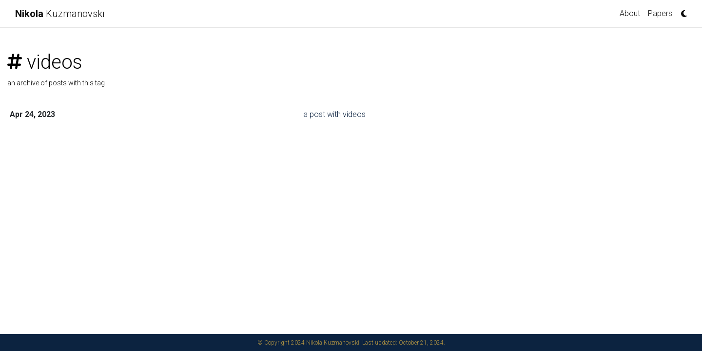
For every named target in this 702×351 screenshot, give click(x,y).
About (630, 13)
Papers (660, 13)
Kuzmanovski (59, 14)
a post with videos (334, 114)
